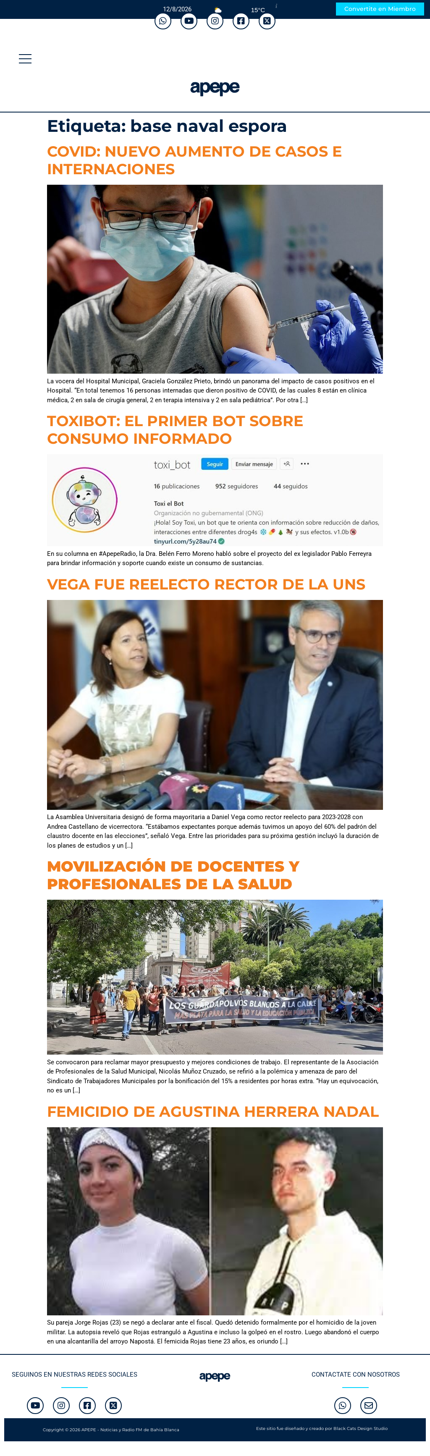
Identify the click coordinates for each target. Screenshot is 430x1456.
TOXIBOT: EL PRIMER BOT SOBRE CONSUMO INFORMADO (175, 430)
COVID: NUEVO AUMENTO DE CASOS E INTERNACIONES (194, 160)
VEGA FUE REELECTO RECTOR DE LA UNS (206, 584)
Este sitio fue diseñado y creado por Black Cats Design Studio (322, 1428)
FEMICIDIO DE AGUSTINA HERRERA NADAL (213, 1111)
